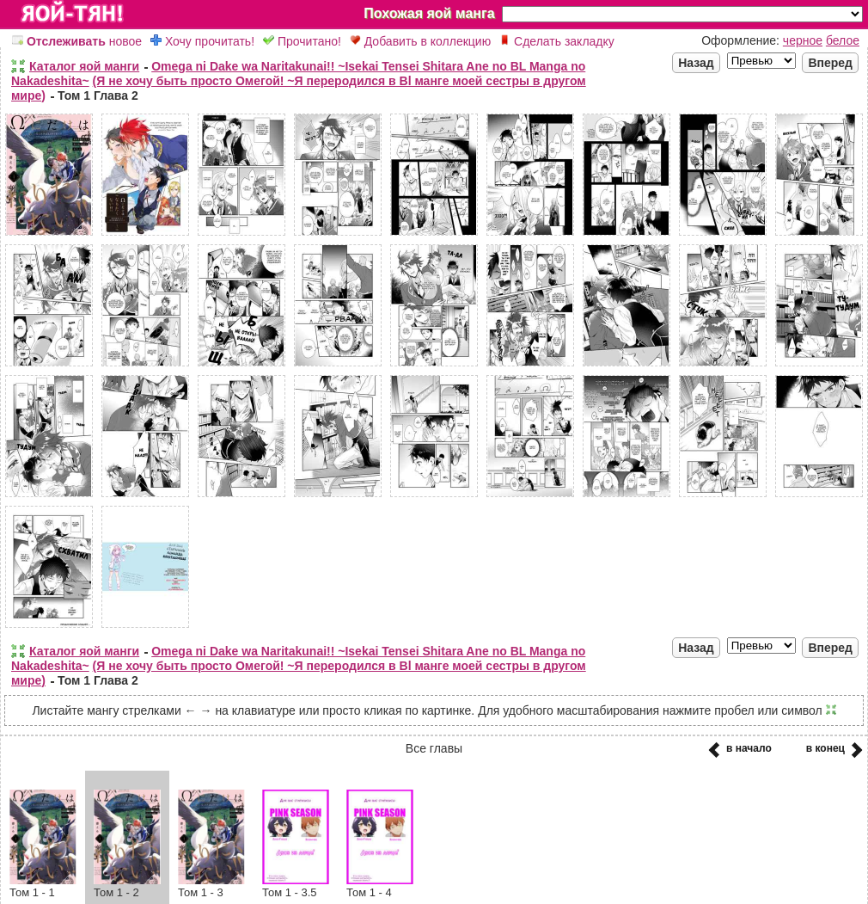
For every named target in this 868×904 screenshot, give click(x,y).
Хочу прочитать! (202, 41)
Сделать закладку (556, 41)
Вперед (830, 63)
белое (842, 40)
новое (77, 41)
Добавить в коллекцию (420, 41)
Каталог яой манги (84, 66)
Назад (696, 63)
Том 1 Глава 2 (98, 95)
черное (802, 40)
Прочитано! (302, 41)
